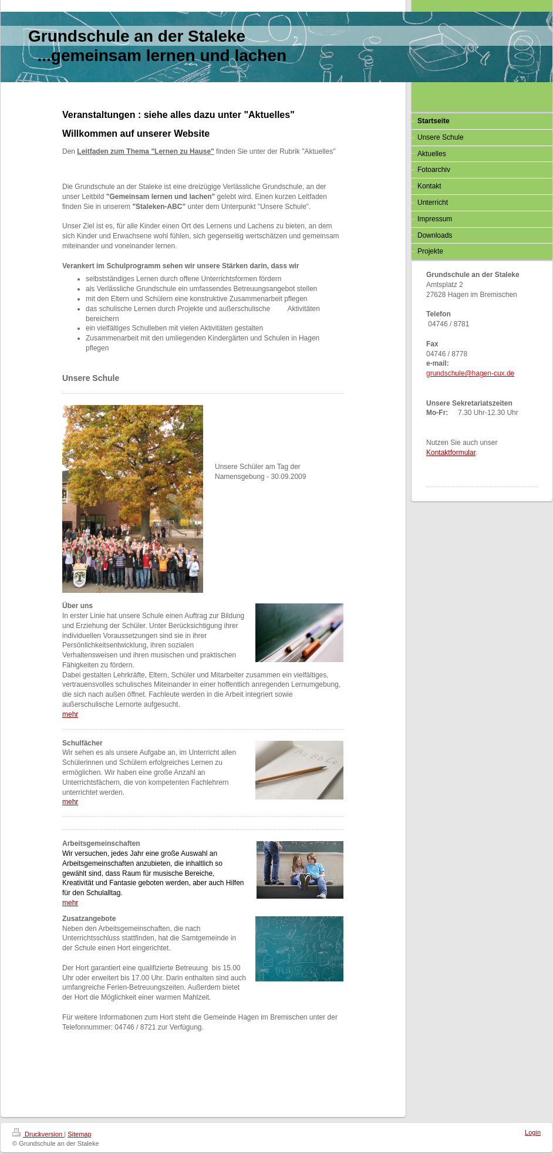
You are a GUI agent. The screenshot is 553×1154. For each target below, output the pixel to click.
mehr (70, 714)
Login (533, 1132)
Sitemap (79, 1134)
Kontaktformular (451, 452)
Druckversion (38, 1134)
